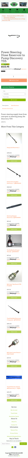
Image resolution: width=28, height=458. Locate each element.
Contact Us (14, 424)
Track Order (14, 413)
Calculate (14, 99)
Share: (5, 64)
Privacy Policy (14, 433)
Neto (19, 455)
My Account (14, 410)
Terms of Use (14, 430)
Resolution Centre (14, 416)
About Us (14, 421)
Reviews (7, 108)
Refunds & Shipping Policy (14, 436)
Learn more (23, 69)
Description (5, 105)
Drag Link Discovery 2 (13, 147)
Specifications (15, 105)
